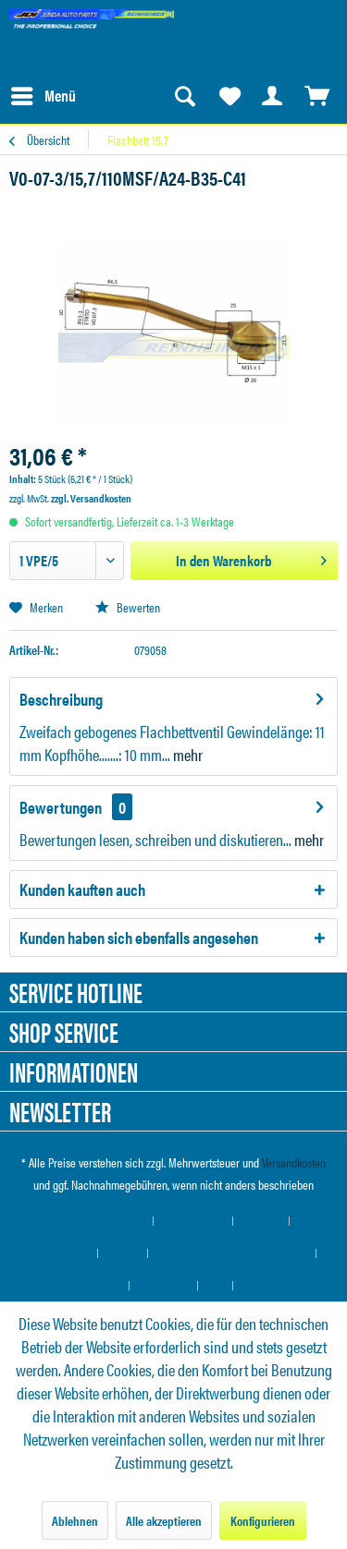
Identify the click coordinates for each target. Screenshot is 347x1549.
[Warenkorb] (317, 96)
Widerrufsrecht (88, 1285)
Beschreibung (61, 698)
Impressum (266, 1285)
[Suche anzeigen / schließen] (184, 96)
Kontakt (123, 1253)
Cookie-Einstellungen (99, 1220)
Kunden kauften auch (82, 889)
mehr (186, 754)
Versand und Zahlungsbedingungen (232, 1253)
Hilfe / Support (58, 1253)
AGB (215, 1285)
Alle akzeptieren (164, 1520)
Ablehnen (75, 1520)
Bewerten (127, 607)
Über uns (261, 1220)
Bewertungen (60, 806)
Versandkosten (294, 1162)
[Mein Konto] (272, 96)
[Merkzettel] (228, 96)
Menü (43, 93)
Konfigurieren (262, 1520)
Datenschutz (164, 1285)
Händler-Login (193, 1220)
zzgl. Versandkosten (91, 498)
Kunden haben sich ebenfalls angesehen (138, 937)
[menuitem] (42, 96)
